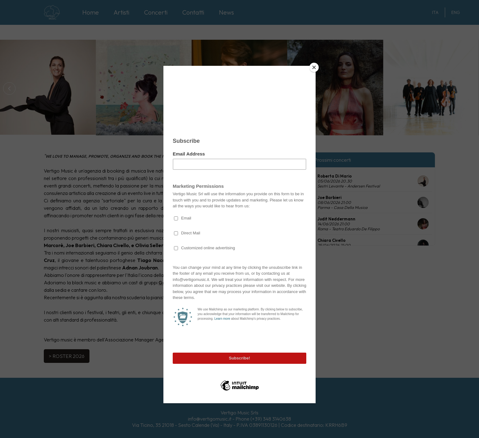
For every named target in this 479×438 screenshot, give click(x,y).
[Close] (314, 67)
